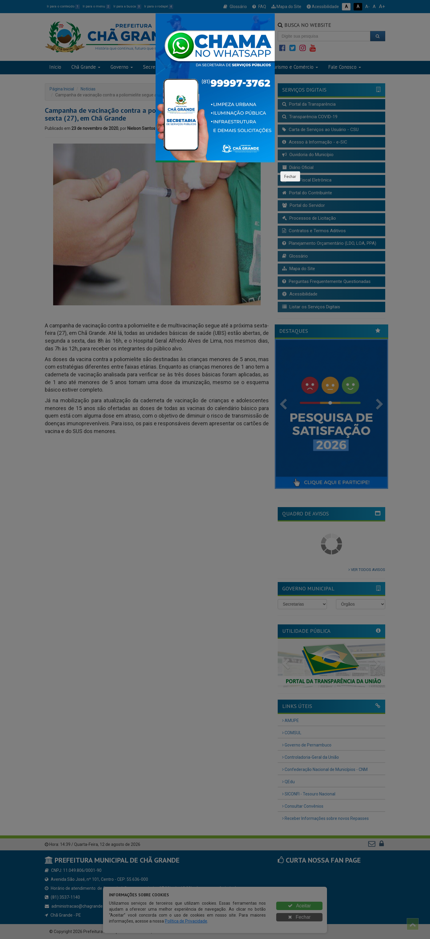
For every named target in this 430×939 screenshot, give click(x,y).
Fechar (290, 176)
